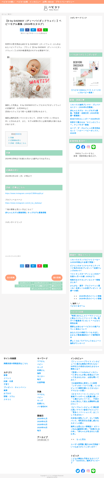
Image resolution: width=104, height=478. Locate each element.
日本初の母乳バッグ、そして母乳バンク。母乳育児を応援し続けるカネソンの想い (85, 420)
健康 (5, 390)
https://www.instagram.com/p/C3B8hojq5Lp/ (24, 193)
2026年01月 (42, 419)
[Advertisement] (33, 238)
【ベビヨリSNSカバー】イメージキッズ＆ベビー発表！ (86, 91)
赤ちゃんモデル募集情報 (15, 213)
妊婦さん (41, 370)
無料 (39, 373)
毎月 (39, 379)
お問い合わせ (48, 2)
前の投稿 (57, 278)
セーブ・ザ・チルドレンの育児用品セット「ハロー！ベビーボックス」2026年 (85, 130)
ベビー (40, 364)
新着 (5, 375)
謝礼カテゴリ (56, 286)
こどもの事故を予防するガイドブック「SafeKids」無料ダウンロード (85, 461)
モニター (41, 376)
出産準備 (41, 382)
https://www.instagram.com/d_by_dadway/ (23, 203)
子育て (6, 384)
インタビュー (35, 2)
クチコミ (7, 399)
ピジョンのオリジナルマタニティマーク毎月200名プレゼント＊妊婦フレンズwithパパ (85, 268)
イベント (7, 378)
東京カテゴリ (56, 289)
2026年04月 (42, 428)
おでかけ (7, 393)
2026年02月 (42, 422)
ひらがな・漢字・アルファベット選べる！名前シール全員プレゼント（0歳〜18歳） (85, 288)
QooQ (55, 477)
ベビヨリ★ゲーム (77, 306)
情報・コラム (9, 396)
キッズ (40, 367)
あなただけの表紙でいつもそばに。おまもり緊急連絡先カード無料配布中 (85, 334)
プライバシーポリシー (65, 2)
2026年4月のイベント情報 (90, 299)
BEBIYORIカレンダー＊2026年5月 (85, 119)
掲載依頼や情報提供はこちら (16, 364)
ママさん (41, 361)
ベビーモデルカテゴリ (24, 286)
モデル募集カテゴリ (42, 286)
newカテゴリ (56, 283)
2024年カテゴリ (25, 283)
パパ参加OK (42, 407)
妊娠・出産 (8, 381)
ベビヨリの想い (8, 2)
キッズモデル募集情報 (37, 213)
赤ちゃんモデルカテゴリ (40, 289)
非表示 (18, 134)
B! (33, 30)
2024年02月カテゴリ (41, 283)
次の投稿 (10, 278)
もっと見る (81, 439)
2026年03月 (42, 425)
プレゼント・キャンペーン (15, 387)
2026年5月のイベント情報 (90, 296)
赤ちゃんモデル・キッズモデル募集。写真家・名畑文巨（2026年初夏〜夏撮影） (84, 113)
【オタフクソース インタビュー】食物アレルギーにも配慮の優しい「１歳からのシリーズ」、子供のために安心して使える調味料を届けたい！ (85, 399)
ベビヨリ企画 (22, 2)
